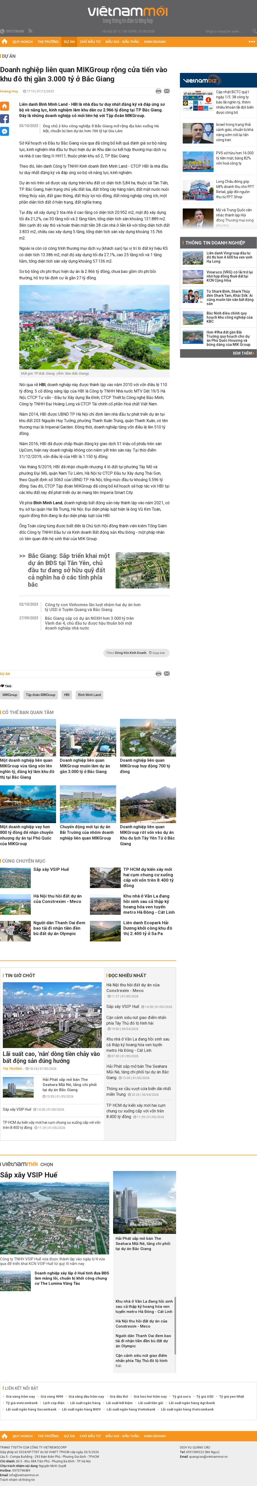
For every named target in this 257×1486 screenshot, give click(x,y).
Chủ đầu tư (90, 42)
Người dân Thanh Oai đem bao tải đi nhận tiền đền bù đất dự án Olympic (59, 928)
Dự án (69, 42)
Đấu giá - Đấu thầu (122, 42)
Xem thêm (243, 353)
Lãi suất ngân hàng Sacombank (31, 1409)
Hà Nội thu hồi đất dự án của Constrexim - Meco (57, 898)
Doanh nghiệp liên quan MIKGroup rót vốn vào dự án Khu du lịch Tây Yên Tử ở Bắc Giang (147, 835)
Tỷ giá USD (205, 1396)
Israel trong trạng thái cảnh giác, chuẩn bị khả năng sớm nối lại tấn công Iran (234, 132)
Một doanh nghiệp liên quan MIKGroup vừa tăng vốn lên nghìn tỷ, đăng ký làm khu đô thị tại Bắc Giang (27, 769)
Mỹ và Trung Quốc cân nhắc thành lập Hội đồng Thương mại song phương (235, 217)
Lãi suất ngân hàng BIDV (81, 1409)
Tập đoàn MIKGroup (40, 695)
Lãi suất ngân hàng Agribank (192, 1403)
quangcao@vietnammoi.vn (208, 1457)
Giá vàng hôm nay (20, 1396)
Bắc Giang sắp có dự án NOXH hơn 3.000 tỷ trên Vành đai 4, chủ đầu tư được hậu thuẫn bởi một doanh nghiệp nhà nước (89, 623)
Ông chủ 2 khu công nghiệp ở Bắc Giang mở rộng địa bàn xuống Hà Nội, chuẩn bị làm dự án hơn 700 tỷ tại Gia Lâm (101, 128)
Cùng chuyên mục (23, 861)
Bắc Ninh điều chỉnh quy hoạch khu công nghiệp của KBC (230, 317)
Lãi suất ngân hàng (85, 1403)
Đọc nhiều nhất (127, 975)
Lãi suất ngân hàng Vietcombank (187, 1409)
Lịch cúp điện (54, 1403)
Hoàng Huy (9, 91)
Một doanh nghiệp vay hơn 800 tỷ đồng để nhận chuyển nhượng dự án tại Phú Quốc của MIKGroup (26, 835)
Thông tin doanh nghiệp (215, 242)
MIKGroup (10, 695)
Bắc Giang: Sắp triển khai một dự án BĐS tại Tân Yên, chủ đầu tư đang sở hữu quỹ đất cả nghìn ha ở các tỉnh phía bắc (69, 570)
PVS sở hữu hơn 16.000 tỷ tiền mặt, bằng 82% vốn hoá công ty (235, 158)
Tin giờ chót (20, 975)
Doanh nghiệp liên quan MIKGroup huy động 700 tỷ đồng (145, 766)
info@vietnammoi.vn (24, 1475)
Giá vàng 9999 (52, 1396)
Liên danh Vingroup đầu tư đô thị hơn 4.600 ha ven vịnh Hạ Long (229, 257)
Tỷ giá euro (181, 1396)
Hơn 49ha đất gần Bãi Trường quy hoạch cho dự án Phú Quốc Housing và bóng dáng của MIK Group (228, 338)
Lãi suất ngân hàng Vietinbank (131, 1409)
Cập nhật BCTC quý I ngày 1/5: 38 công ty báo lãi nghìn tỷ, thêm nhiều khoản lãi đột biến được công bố (235, 102)
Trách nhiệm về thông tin (17, 1480)
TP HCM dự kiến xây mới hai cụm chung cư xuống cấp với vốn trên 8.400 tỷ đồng (148, 877)
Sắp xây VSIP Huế (51, 869)
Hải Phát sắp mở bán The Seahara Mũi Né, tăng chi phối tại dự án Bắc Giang (70, 1084)
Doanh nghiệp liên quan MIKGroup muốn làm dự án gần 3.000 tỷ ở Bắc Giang (85, 766)
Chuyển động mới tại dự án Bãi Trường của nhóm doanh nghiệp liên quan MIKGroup (87, 832)
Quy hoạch (23, 42)
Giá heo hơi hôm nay (150, 1396)
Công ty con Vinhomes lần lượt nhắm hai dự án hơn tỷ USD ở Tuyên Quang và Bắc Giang (93, 607)
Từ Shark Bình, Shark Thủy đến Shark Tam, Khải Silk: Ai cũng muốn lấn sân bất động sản (230, 297)
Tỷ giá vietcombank (22, 1403)
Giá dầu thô (119, 1396)
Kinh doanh (155, 42)
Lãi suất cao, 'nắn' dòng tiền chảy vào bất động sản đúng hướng (51, 1057)
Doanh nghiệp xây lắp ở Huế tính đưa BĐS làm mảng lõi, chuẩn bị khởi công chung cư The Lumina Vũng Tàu (72, 1278)
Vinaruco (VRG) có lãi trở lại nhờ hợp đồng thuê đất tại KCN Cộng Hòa (230, 276)
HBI (66, 695)
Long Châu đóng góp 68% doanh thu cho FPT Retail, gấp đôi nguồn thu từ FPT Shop (235, 189)
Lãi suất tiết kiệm (119, 1403)
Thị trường (48, 42)
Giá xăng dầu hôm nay (86, 1396)
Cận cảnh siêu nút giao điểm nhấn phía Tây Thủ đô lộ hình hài (142, 1360)
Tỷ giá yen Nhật (231, 1396)
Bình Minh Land (89, 695)
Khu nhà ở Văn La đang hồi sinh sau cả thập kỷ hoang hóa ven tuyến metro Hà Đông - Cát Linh (149, 904)
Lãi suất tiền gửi (150, 1403)
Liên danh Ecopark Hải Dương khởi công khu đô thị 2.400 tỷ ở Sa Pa (147, 928)
